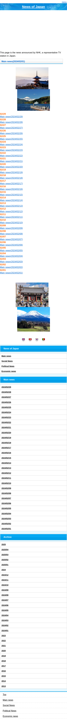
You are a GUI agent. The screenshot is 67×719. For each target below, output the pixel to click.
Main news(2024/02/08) (11, 234)
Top (4, 694)
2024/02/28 (6, 392)
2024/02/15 (6, 458)
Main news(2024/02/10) (11, 222)
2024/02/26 (6, 402)
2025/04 (5, 550)
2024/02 (5, 625)
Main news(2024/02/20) (11, 167)
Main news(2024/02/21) (11, 161)
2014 (4, 681)
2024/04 (5, 615)
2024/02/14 (6, 463)
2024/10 (5, 585)
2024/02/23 (6, 417)
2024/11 (5, 580)
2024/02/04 (6, 513)
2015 (4, 676)
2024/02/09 (6, 488)
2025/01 (5, 565)
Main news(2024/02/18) (11, 178)
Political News (8, 366)
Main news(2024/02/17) (11, 183)
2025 (4, 544)
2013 (4, 686)
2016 (4, 671)
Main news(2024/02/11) (11, 217)
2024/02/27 (6, 397)
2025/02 (5, 560)
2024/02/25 (6, 407)
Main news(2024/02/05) (11, 250)
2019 (4, 656)
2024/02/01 (6, 529)
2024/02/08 (6, 493)
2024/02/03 (6, 519)
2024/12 (5, 575)
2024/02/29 (6, 387)
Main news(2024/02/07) (11, 239)
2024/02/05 (6, 508)
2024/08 (5, 595)
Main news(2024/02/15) (11, 195)
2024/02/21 (6, 427)
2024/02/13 (6, 468)
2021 (4, 646)
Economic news (9, 371)
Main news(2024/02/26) (11, 133)
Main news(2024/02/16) (11, 189)
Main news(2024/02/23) (11, 150)
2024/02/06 (6, 503)
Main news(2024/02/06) (11, 245)
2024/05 (5, 610)
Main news (6, 356)
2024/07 (5, 600)
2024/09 (5, 590)
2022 (4, 641)
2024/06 (5, 605)
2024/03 (5, 620)
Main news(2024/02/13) (11, 206)
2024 (4, 570)
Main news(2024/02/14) (11, 200)
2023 (4, 636)
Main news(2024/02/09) (11, 228)
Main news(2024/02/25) (11, 139)
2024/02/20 (6, 433)
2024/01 (5, 630)
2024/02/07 (6, 498)
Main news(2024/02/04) (11, 256)
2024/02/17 (6, 448)
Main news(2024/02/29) (11, 117)
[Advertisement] (33, 31)
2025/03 (5, 555)
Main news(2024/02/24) (11, 144)
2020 (4, 651)
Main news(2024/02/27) (11, 128)
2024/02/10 (6, 483)
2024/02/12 (6, 473)
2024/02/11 (6, 478)
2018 (4, 661)
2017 (4, 666)
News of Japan (33, 7)
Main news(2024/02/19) (11, 172)
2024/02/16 (6, 453)
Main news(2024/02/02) (11, 267)
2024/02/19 (6, 438)
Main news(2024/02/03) (11, 262)
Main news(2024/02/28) (11, 122)
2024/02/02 (6, 524)
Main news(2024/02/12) (11, 211)
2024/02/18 (6, 443)
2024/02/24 (6, 412)
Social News (7, 361)
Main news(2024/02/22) (11, 156)
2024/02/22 (6, 422)
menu (64, 2)
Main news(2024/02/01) (11, 273)
